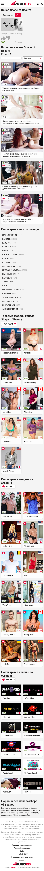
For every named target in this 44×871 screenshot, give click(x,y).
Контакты (22, 860)
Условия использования (22, 845)
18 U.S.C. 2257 (22, 854)
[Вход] (42, 4)
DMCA (22, 851)
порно (13, 867)
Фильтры (33, 58)
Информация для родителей (22, 857)
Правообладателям (22, 848)
